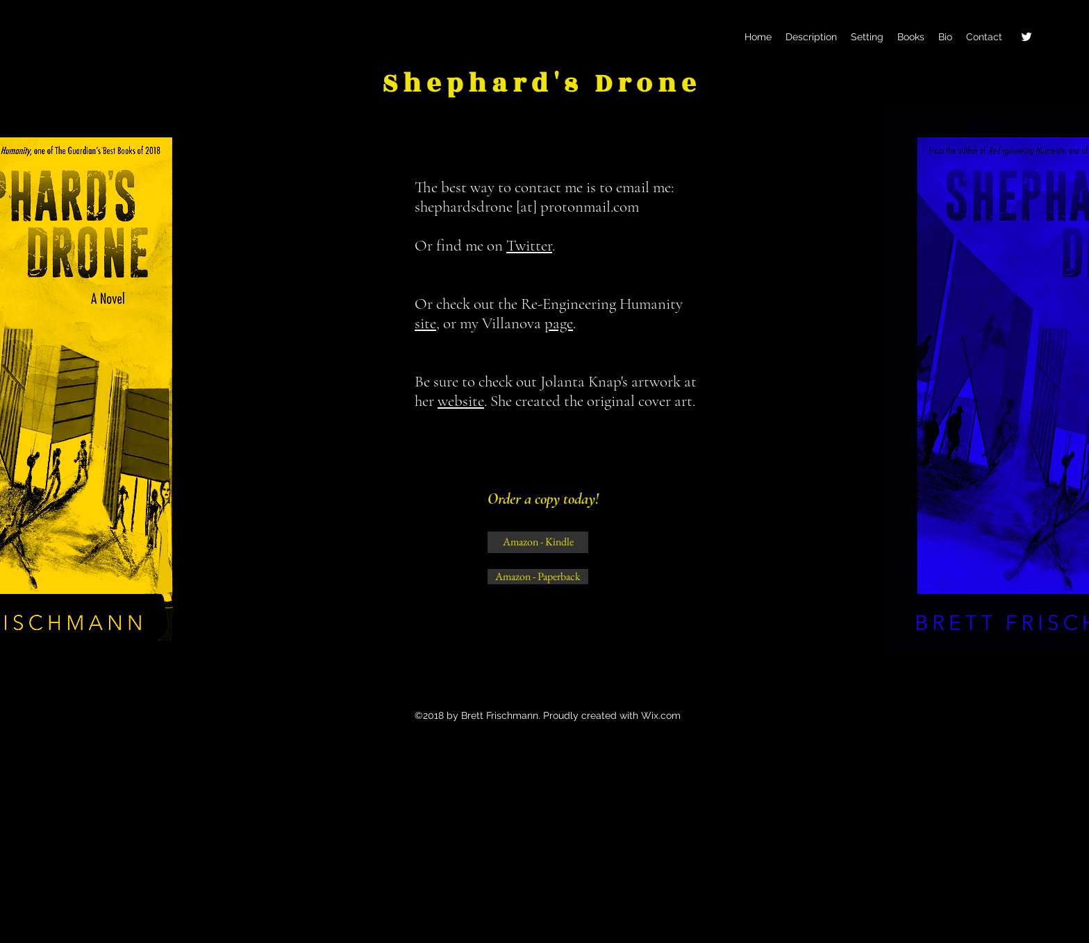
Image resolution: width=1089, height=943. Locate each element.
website (461, 401)
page (558, 323)
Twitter (529, 245)
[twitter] (1026, 37)
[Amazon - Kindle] (538, 542)
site (425, 323)
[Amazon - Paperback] (538, 576)
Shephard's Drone (541, 83)
